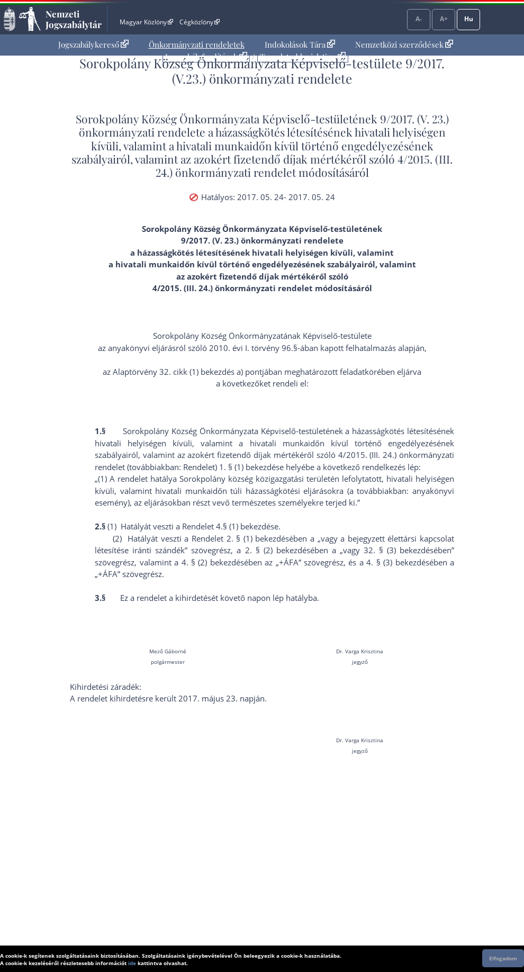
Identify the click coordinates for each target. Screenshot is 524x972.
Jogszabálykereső (93, 44)
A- (418, 18)
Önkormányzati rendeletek (197, 44)
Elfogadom (503, 958)
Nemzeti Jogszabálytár (74, 19)
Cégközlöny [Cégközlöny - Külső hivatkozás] (199, 21)
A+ (444, 18)
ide (132, 963)
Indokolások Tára (300, 44)
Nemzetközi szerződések (404, 44)
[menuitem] (93, 45)
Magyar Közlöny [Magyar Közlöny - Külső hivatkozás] (146, 21)
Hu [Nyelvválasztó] (468, 18)
